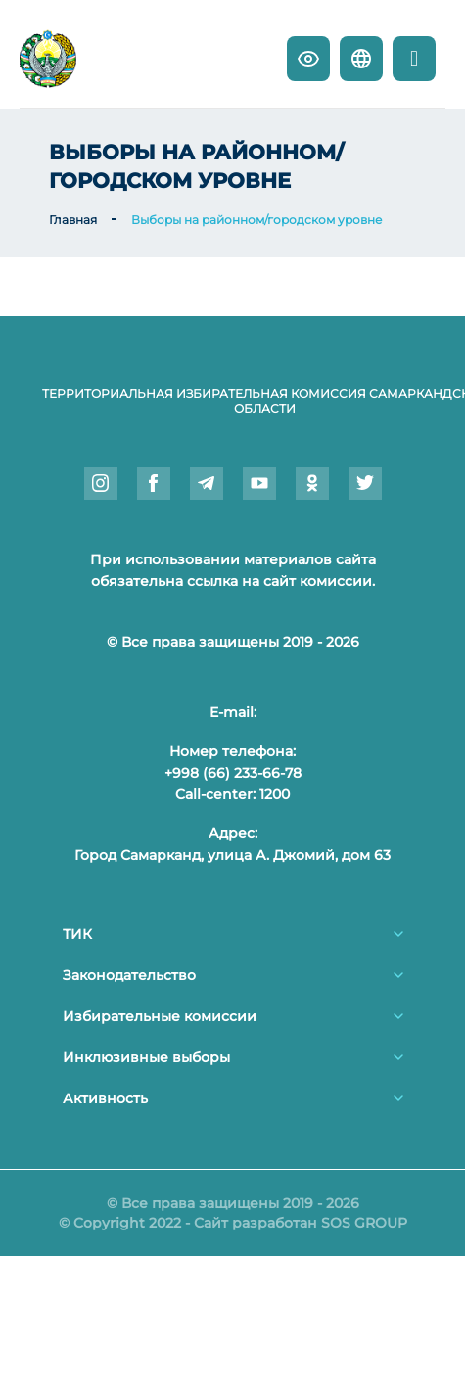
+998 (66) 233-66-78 (233, 773)
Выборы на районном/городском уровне (256, 219)
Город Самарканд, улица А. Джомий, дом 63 (232, 855)
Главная (73, 219)
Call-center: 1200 (232, 794)
